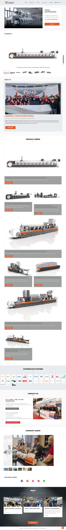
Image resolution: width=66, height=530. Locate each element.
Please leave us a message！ (12, 408)
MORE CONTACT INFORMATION (13, 422)
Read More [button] (10, 127)
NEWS (38, 2)
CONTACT (51, 2)
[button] (4, 451)
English (58, 2)
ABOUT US (44, 2)
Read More (52, 24)
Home (26, 2)
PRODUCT (32, 2)
